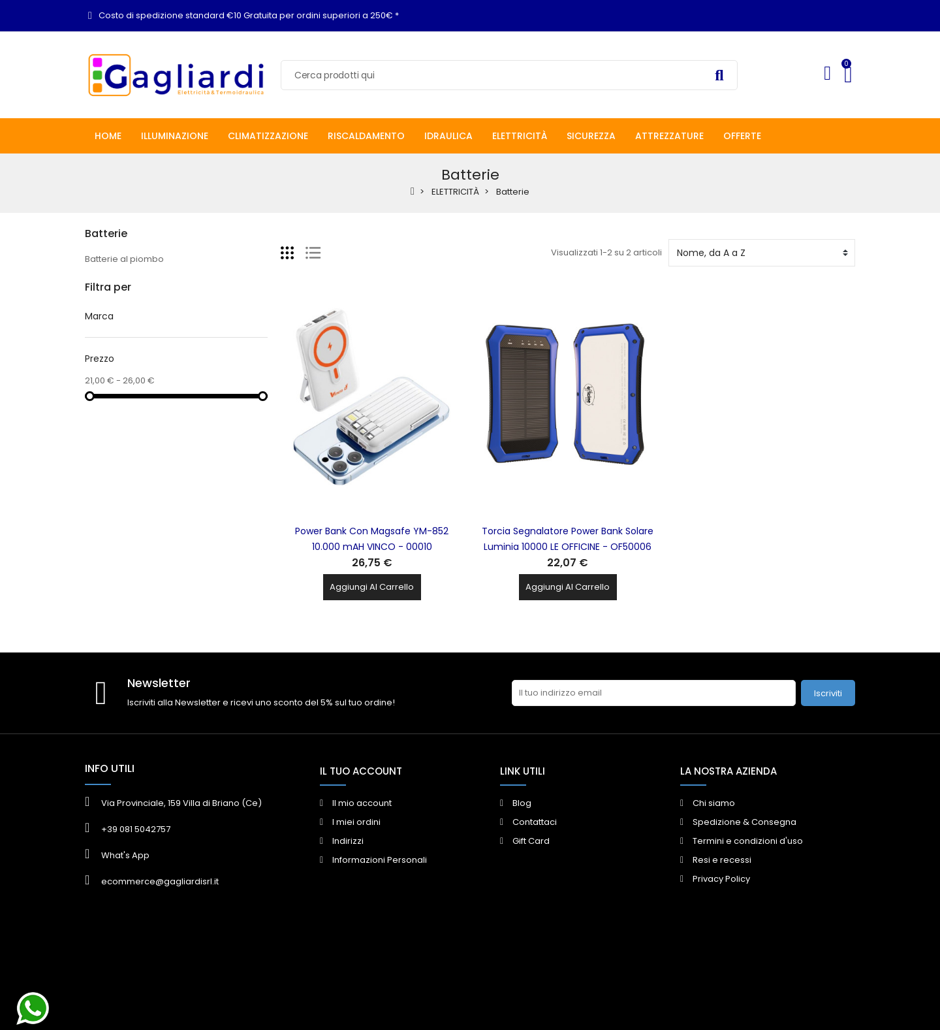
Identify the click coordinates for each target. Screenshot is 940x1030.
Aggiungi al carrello (372, 587)
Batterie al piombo (124, 259)
